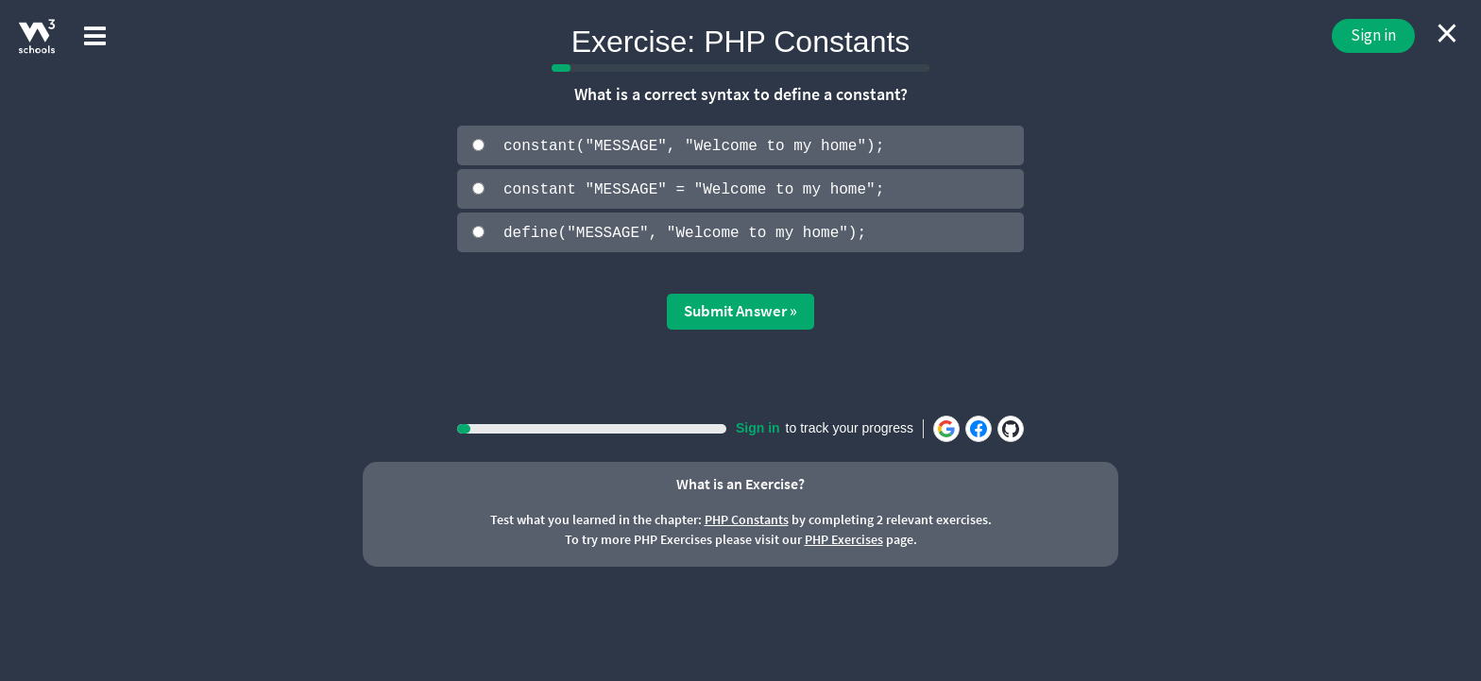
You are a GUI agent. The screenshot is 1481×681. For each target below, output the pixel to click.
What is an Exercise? (740, 481)
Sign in (1373, 35)
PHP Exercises (844, 538)
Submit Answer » (740, 309)
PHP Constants (747, 518)
